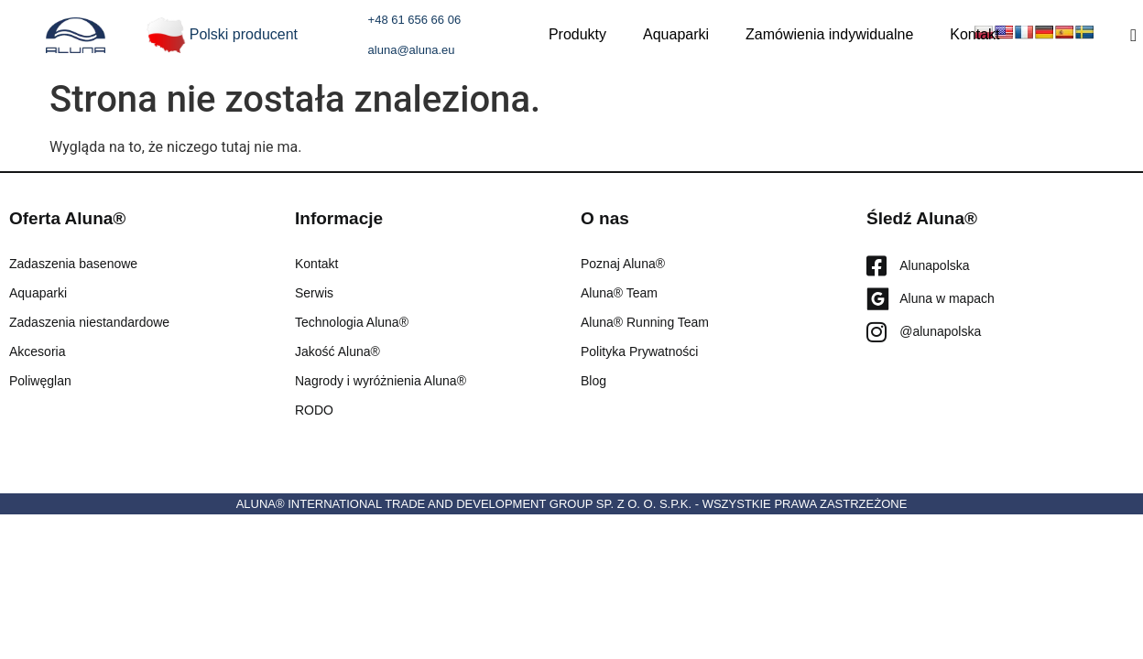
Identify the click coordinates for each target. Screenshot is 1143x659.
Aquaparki (676, 34)
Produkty (577, 34)
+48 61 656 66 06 (415, 20)
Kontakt (974, 34)
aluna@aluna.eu (411, 50)
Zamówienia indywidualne (829, 34)
